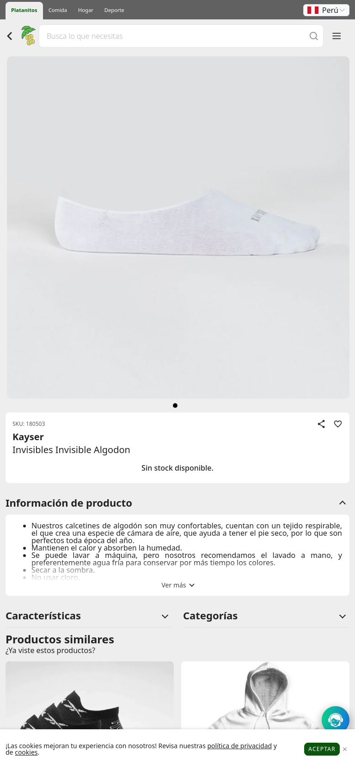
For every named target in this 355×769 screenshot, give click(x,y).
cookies (26, 752)
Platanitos (24, 9)
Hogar (85, 9)
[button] (326, 10)
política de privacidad (239, 745)
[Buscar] (314, 36)
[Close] (344, 749)
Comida (58, 9)
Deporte (114, 9)
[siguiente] (175, 405)
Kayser (28, 436)
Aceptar (322, 749)
